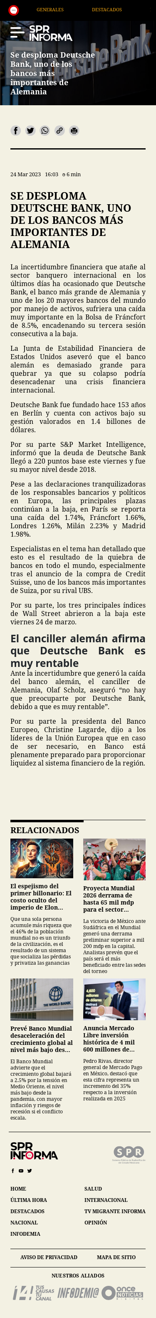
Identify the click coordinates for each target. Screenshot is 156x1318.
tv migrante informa (115, 1211)
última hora (28, 1200)
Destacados (121, 9)
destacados (27, 1211)
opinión (95, 1222)
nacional (24, 1222)
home (18, 1188)
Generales (63, 9)
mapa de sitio (116, 1257)
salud (93, 1188)
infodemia (25, 1233)
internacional (106, 1200)
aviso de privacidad (48, 1257)
